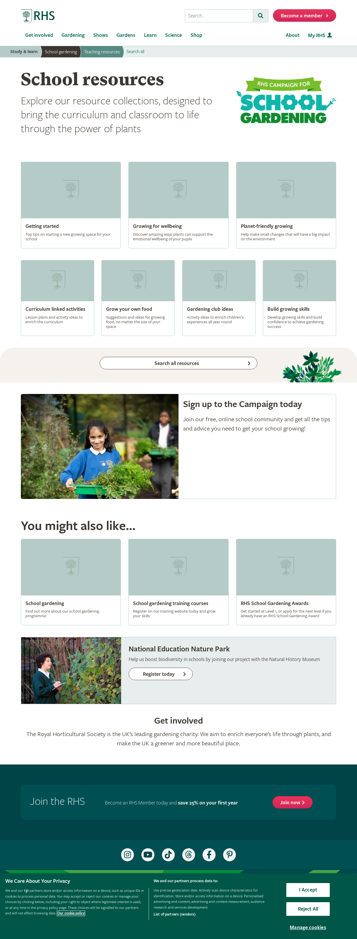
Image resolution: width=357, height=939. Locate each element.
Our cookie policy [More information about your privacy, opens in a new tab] (71, 913)
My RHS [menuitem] (316, 35)
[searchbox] (219, 16)
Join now (290, 803)
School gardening (61, 52)
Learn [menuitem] (150, 35)
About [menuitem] (292, 35)
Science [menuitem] (173, 35)
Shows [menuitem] (100, 35)
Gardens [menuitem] (125, 35)
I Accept (308, 890)
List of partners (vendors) (175, 914)
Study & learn (24, 52)
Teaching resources (102, 52)
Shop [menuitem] (196, 35)
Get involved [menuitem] (39, 35)
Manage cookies (308, 928)
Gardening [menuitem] (73, 35)
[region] (178, 906)
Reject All (308, 909)
